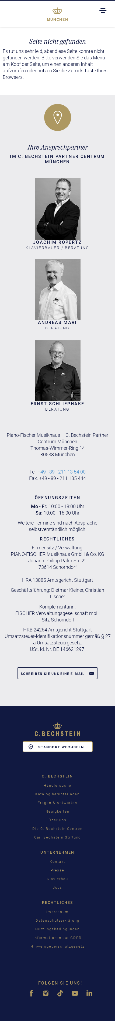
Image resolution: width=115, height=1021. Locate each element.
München (57, 19)
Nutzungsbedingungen (57, 929)
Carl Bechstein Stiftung (57, 837)
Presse (58, 870)
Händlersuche (57, 785)
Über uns (57, 820)
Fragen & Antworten (57, 803)
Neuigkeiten (57, 811)
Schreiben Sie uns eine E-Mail (57, 673)
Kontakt (57, 862)
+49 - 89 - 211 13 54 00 (62, 472)
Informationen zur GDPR (57, 938)
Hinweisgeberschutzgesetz (57, 946)
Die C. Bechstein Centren (57, 829)
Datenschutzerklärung (57, 920)
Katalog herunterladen (57, 794)
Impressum (57, 912)
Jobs (57, 887)
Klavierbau (57, 879)
